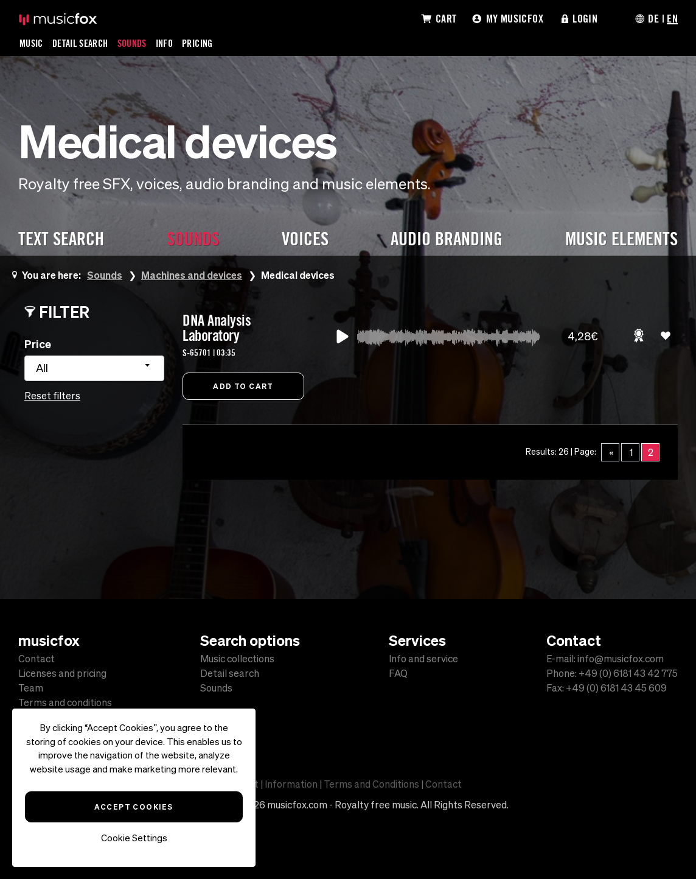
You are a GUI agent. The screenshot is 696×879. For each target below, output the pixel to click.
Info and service (423, 658)
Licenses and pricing (62, 673)
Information (291, 784)
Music (31, 43)
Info (164, 43)
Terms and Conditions (371, 784)
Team (30, 687)
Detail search (229, 673)
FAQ (398, 673)
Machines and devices (191, 275)
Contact (36, 658)
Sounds (132, 43)
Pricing (197, 43)
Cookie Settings (134, 838)
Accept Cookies (133, 806)
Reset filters (52, 395)
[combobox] (94, 368)
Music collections (237, 658)
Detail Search (80, 43)
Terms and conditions (65, 702)
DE (653, 18)
